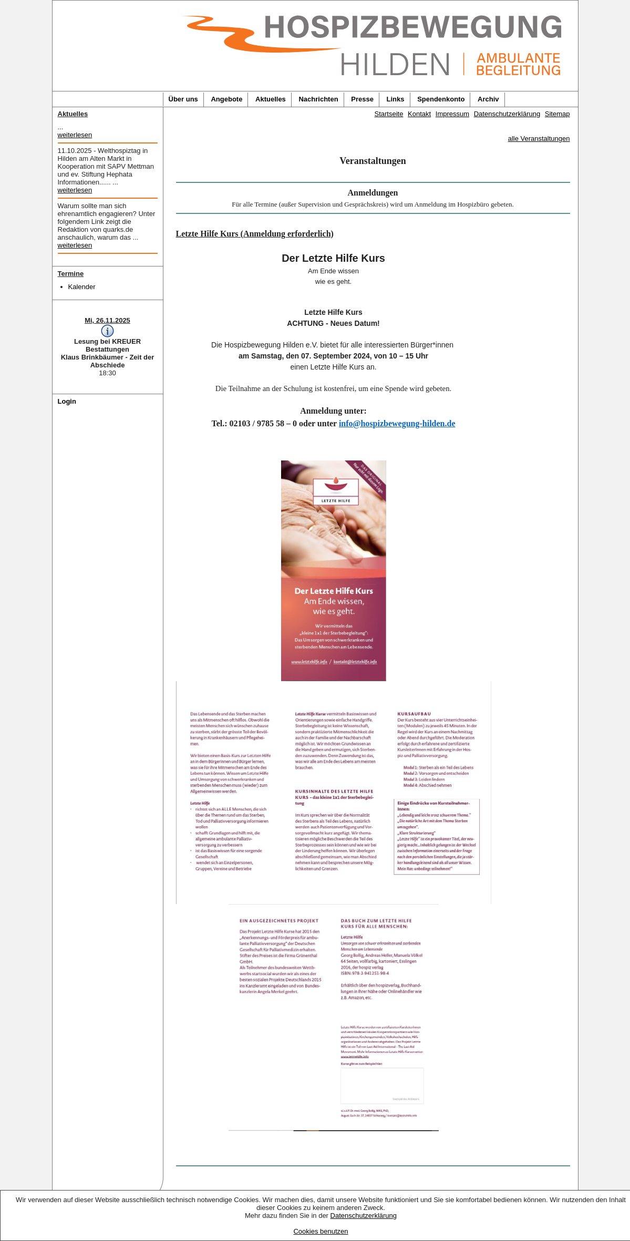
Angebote (226, 99)
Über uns (183, 99)
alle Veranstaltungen (539, 138)
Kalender (82, 287)
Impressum (452, 114)
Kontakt (419, 114)
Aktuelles (270, 99)
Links (396, 99)
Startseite (389, 114)
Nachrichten (318, 99)
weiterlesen (75, 135)
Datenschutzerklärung (364, 1215)
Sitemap (557, 114)
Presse (362, 99)
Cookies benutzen (320, 1231)
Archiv (488, 99)
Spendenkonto (440, 99)
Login (67, 401)
